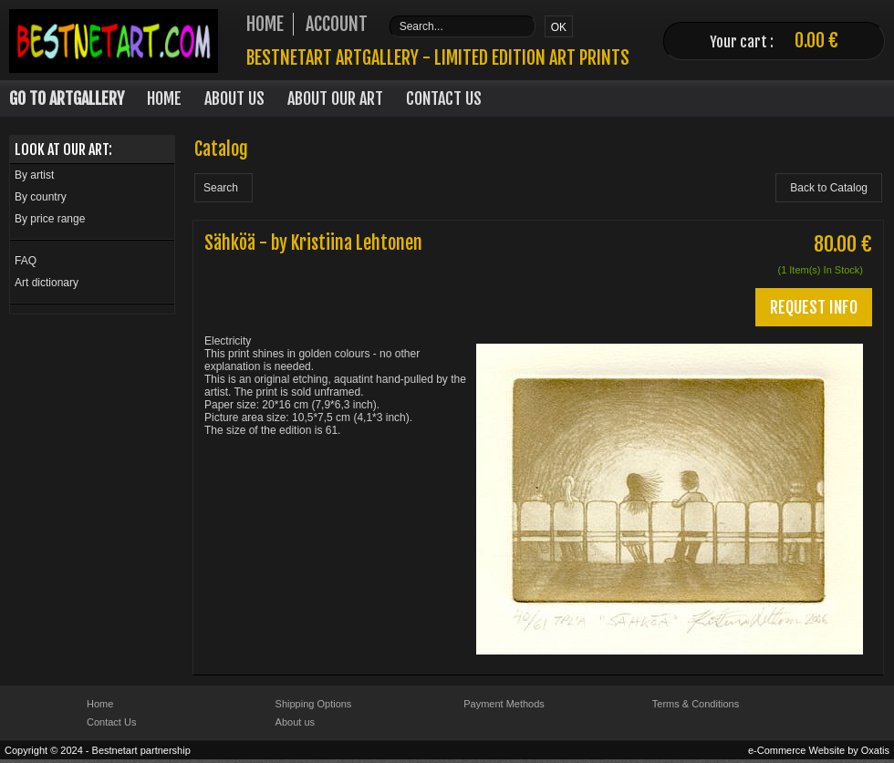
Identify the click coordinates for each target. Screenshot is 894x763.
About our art (335, 98)
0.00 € (816, 40)
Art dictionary (46, 282)
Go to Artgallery (66, 98)
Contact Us (444, 98)
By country (41, 197)
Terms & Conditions (695, 703)
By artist (34, 175)
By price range (50, 218)
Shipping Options (313, 703)
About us (295, 722)
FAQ (25, 260)
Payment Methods (504, 703)
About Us (234, 98)
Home (164, 98)
